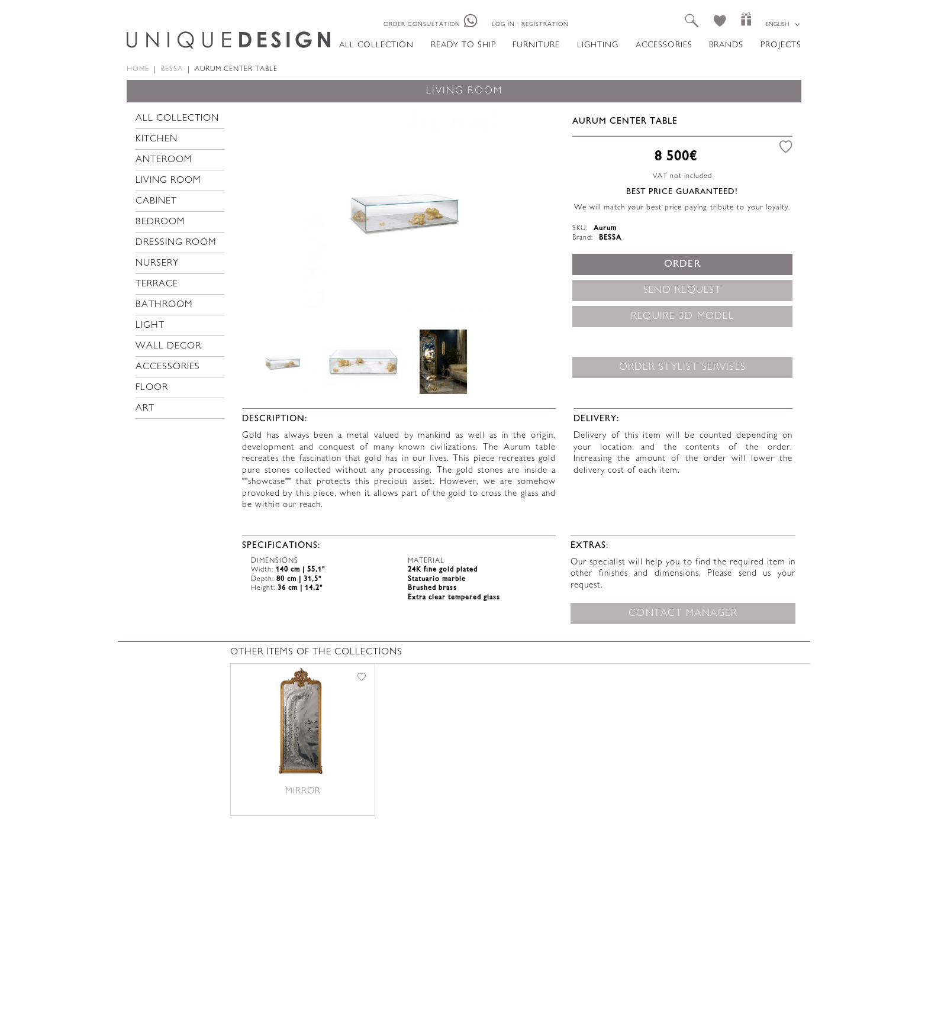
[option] (402, 208)
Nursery (157, 263)
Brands (726, 45)
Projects (781, 45)
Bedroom (160, 222)
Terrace (157, 284)
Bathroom (164, 305)
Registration (545, 24)
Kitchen (157, 139)
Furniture (536, 45)
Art (145, 408)
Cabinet (156, 201)
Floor (152, 387)
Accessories (664, 45)
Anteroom (164, 160)
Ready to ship (463, 45)
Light (150, 325)
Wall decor (168, 346)
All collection (376, 45)
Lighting (597, 45)
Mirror (303, 791)
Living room (168, 180)
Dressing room (176, 242)
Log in (503, 24)
